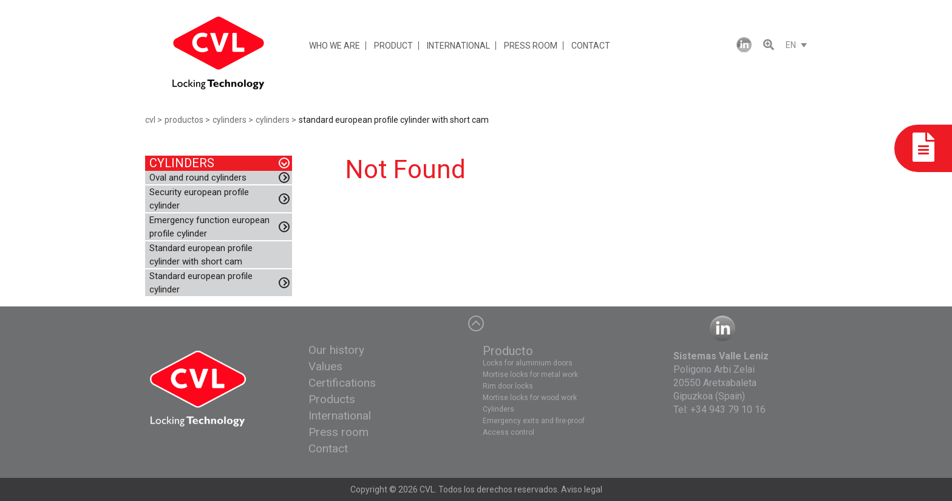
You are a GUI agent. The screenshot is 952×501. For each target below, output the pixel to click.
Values (325, 366)
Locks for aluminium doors (528, 363)
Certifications (342, 383)
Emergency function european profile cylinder (209, 227)
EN (791, 45)
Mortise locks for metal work (530, 374)
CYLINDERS (181, 163)
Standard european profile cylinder (201, 283)
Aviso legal (581, 489)
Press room (338, 432)
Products (331, 399)
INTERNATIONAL (458, 45)
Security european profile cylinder (199, 199)
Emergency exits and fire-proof (534, 420)
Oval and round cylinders (197, 177)
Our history (336, 350)
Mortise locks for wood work (530, 397)
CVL (427, 489)
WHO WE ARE (334, 45)
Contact (328, 448)
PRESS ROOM (530, 45)
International (339, 416)
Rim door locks (508, 386)
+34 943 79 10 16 (728, 409)
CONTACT (590, 45)
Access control (508, 432)
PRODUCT (393, 45)
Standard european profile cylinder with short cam (201, 255)
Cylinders (498, 409)
